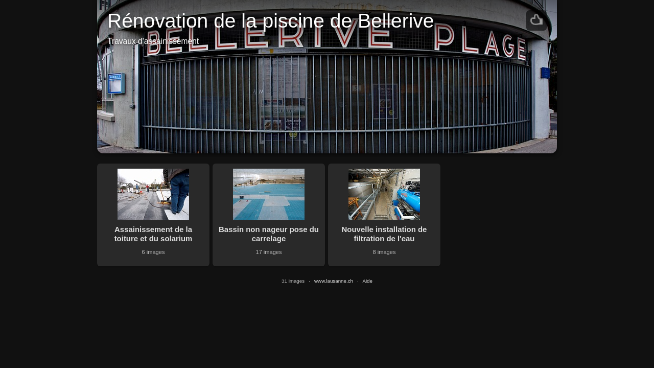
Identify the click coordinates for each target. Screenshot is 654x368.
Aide (367, 281)
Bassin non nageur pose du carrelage (269, 234)
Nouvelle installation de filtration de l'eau (384, 234)
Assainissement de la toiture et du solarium (153, 234)
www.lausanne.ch (333, 281)
